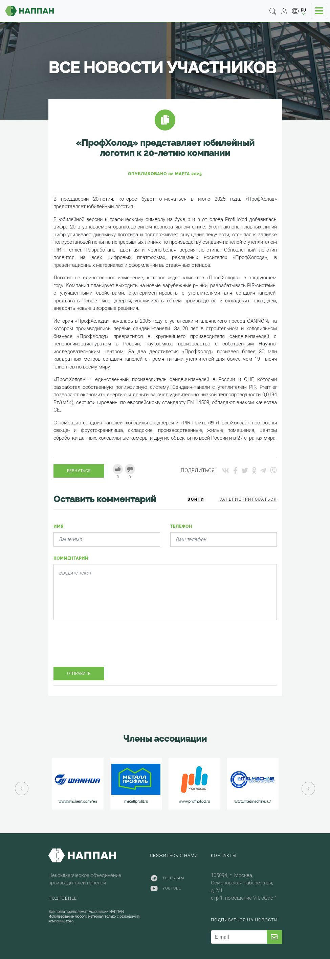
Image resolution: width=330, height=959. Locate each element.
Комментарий (70, 558)
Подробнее (62, 898)
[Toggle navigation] (319, 11)
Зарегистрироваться (248, 499)
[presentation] (104, 648)
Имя (58, 526)
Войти (196, 499)
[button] (299, 11)
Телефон (181, 526)
